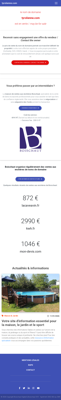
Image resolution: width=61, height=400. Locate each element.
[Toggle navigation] (56, 3)
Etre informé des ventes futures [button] (30, 179)
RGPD (30, 365)
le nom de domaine (30, 12)
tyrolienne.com (30, 18)
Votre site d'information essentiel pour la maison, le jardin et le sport (29, 323)
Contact (30, 370)
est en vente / (30, 23)
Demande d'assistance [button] (30, 108)
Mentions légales (30, 360)
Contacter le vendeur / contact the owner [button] (30, 62)
